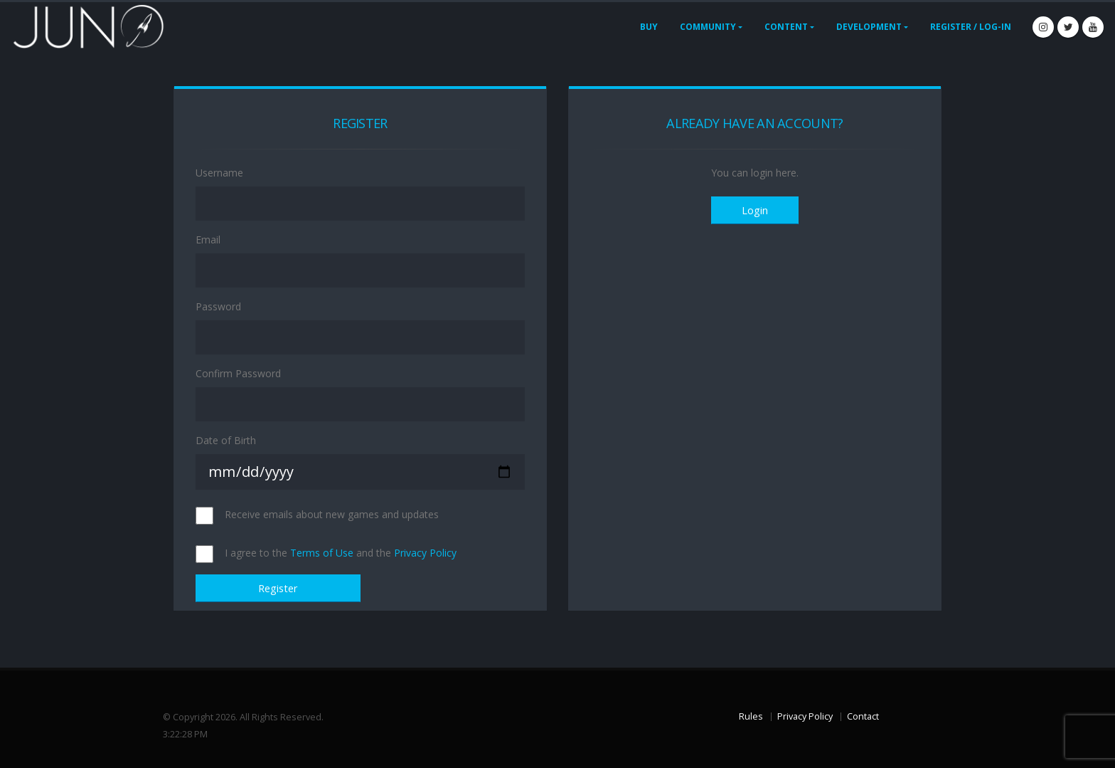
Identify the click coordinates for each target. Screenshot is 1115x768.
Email (208, 239)
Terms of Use (321, 552)
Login (755, 210)
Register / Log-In (970, 27)
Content (786, 27)
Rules (751, 716)
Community (708, 27)
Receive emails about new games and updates (332, 514)
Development (869, 27)
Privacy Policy (425, 552)
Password (218, 306)
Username (219, 172)
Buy (649, 27)
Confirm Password (238, 373)
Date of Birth (226, 440)
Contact (863, 716)
